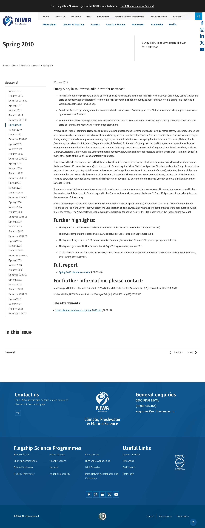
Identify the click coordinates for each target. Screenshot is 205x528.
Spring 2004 (15, 241)
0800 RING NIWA (147, 400)
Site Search (129, 460)
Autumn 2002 (16, 289)
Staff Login (128, 473)
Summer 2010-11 (18, 120)
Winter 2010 (15, 129)
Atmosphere (49, 24)
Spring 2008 (15, 163)
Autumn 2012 (16, 95)
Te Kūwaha (157, 24)
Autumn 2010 (16, 134)
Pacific (172, 24)
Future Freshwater (23, 467)
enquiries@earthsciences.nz (155, 411)
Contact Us (60, 16)
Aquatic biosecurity (60, 473)
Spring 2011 (15, 105)
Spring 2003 (15, 260)
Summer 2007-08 (18, 178)
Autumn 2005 (16, 231)
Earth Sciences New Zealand (137, 6)
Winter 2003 (15, 265)
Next (190, 352)
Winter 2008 (15, 168)
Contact (150, 516)
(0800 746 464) (146, 406)
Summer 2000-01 (18, 313)
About (46, 16)
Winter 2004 (15, 245)
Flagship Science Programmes (129, 16)
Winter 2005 (15, 226)
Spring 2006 (15, 202)
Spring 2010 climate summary (74, 272)
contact (35, 404)
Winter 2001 (15, 303)
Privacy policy (165, 516)
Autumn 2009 (16, 153)
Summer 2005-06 (18, 216)
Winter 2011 (15, 110)
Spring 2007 (15, 183)
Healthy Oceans (58, 460)
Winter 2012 (15, 91)
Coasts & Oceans (116, 24)
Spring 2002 (15, 279)
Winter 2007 (15, 187)
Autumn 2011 (16, 115)
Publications (103, 16)
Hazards (95, 24)
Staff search (129, 467)
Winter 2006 (15, 207)
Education (76, 16)
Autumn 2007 (16, 192)
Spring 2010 (15, 124)
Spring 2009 (15, 144)
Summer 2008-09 (18, 158)
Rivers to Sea (92, 454)
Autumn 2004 (16, 250)
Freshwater (138, 24)
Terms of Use (182, 516)
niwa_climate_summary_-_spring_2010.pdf (78, 310)
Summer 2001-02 (18, 294)
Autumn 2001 (16, 308)
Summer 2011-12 (18, 100)
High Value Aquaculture (97, 460)
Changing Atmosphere (26, 460)
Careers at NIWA (131, 454)
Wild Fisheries (92, 467)
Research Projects (158, 16)
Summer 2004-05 (18, 236)
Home (5, 65)
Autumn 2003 (16, 270)
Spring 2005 (15, 221)
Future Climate (22, 454)
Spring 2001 (15, 299)
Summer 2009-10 (18, 139)
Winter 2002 (15, 284)
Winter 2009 (15, 149)
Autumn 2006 (16, 212)
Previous (178, 352)
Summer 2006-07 (18, 197)
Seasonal (35, 65)
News (89, 16)
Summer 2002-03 (18, 274)
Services (177, 16)
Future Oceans (57, 454)
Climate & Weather (73, 24)
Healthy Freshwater (24, 473)
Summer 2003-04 (18, 255)
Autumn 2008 (16, 173)
